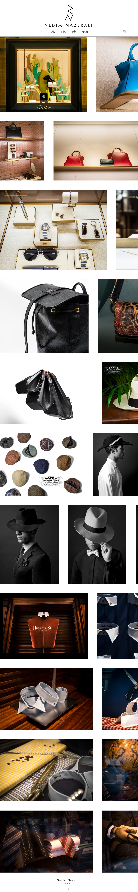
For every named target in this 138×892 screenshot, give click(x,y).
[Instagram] (124, 32)
